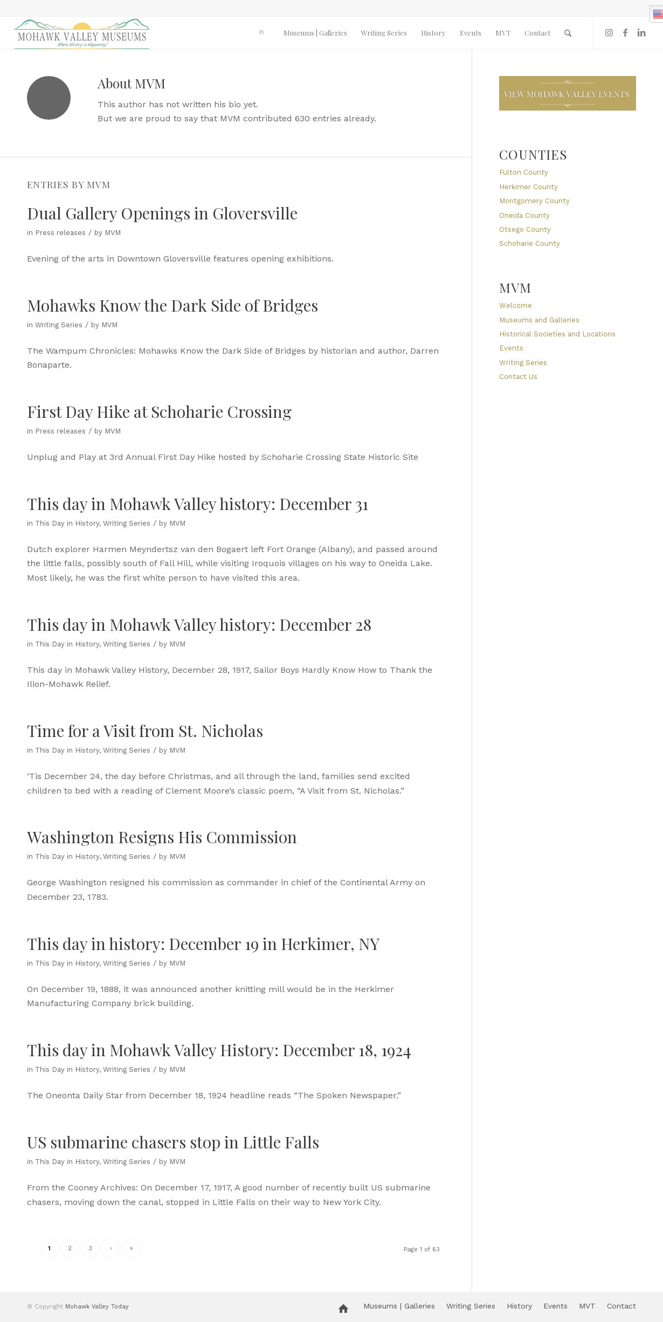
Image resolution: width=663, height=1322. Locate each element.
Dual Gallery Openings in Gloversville (162, 213)
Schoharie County (529, 243)
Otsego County (525, 229)
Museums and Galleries (539, 320)
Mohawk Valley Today (97, 1306)
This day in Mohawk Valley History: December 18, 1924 (219, 1050)
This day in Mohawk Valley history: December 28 (199, 624)
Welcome (515, 305)
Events (511, 348)
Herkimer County (528, 187)
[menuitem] (263, 33)
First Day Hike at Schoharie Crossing (159, 411)
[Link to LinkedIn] (641, 32)
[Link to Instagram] (609, 32)
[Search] (567, 33)
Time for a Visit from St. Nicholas (145, 730)
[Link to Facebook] (625, 32)
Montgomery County (534, 201)
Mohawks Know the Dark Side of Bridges (172, 305)
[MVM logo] (81, 33)
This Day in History (67, 523)
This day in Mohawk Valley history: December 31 (197, 503)
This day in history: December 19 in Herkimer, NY (203, 943)
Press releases (60, 233)
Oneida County (524, 215)
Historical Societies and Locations (557, 334)
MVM (113, 233)
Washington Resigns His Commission (162, 837)
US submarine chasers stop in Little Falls (173, 1142)
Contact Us (518, 377)
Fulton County (523, 172)
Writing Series (58, 325)
